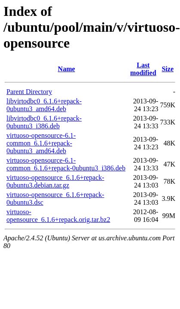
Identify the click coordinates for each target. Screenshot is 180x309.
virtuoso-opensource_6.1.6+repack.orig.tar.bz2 (58, 215)
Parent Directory (29, 91)
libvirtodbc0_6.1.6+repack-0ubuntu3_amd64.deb (44, 104)
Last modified (143, 68)
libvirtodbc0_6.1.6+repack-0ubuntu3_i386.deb (44, 122)
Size (168, 69)
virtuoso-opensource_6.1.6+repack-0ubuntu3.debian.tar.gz (55, 181)
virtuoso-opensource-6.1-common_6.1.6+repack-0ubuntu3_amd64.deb (41, 143)
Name (66, 69)
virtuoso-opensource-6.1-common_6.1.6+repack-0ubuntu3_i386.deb (65, 164)
